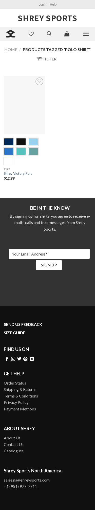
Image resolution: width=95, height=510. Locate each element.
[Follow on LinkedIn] (32, 359)
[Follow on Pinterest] (25, 359)
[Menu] (86, 33)
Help (53, 4)
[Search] (49, 33)
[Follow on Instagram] (13, 359)
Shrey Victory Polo (18, 173)
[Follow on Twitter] (19, 359)
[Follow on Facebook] (7, 359)
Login (42, 4)
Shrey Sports (47, 17)
